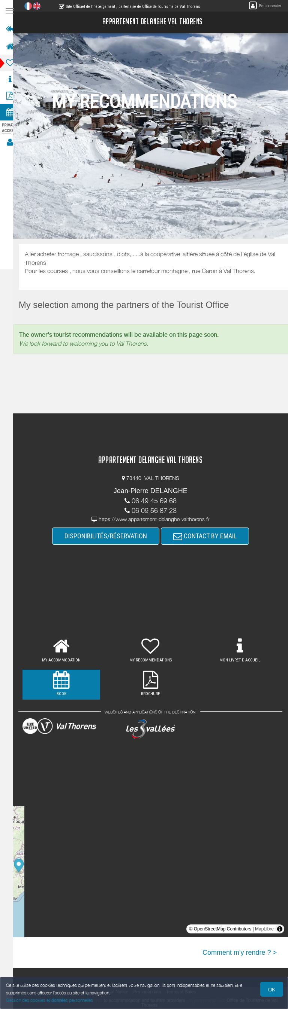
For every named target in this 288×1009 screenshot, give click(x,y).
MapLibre (264, 929)
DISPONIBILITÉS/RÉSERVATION (109, 536)
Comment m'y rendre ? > (239, 952)
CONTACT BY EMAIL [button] (208, 536)
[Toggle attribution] (279, 928)
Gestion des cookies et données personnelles (49, 1000)
